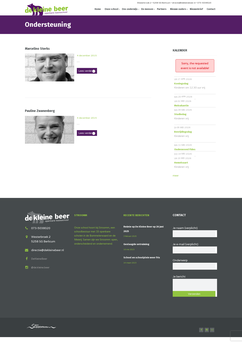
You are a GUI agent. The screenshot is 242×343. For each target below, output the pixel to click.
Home (98, 9)
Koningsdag (181, 83)
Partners (161, 9)
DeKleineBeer (40, 258)
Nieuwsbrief (196, 9)
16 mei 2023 (129, 249)
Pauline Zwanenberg (40, 111)
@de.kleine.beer (41, 267)
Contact (211, 9)
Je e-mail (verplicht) (195, 248)
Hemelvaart (181, 162)
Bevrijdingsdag (183, 131)
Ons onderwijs (130, 9)
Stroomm (81, 215)
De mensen (147, 9)
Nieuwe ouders (178, 9)
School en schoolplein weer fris (143, 257)
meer (176, 175)
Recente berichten (137, 215)
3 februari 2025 (131, 236)
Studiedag (180, 114)
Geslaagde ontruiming (138, 244)
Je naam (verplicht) (195, 231)
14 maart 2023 (130, 262)
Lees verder (87, 71)
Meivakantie (181, 105)
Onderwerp (195, 266)
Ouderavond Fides (184, 149)
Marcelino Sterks (37, 49)
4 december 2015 (89, 55)
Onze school (111, 9)
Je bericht (195, 282)
